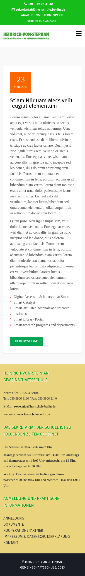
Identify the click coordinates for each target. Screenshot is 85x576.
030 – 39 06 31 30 (38, 4)
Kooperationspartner (23, 530)
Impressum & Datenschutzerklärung (36, 536)
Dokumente (13, 524)
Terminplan (53, 15)
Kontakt (10, 543)
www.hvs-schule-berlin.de (33, 414)
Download (26, 341)
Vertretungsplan (42, 21)
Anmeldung (30, 15)
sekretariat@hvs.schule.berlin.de (39, 10)
